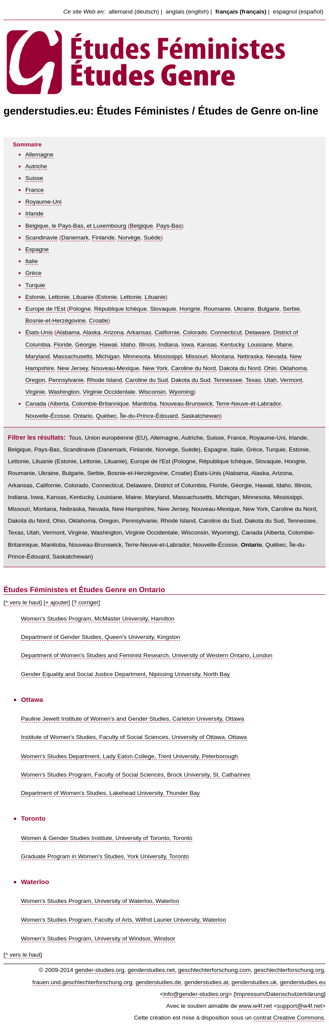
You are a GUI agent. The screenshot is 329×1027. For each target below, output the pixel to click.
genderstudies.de (158, 982)
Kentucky (232, 344)
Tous (75, 437)
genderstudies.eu (303, 982)
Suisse (34, 178)
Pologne (80, 308)
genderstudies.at (207, 982)
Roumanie (216, 308)
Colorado (195, 332)
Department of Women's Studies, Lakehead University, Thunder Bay (110, 793)
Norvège (129, 237)
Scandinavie (41, 237)
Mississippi (168, 356)
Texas (253, 380)
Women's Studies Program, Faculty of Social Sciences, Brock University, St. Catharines (135, 774)
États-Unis (39, 332)
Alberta (59, 403)
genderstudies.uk (254, 982)
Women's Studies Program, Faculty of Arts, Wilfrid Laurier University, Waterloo (123, 919)
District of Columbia (180, 485)
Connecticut (226, 332)
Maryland (37, 356)
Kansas (207, 344)
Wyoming (181, 392)
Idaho (127, 344)
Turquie (35, 285)
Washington (63, 392)
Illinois (147, 344)
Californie (166, 332)
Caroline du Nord (193, 368)
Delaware (257, 332)
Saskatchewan (200, 416)
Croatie (98, 320)
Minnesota (137, 356)
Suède (152, 237)
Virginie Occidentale (109, 392)
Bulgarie (268, 308)
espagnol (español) (298, 11)
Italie (31, 261)
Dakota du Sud (190, 380)
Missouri (196, 356)
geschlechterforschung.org (289, 970)
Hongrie (189, 308)
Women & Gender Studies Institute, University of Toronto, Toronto (106, 838)
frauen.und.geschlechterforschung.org (82, 982)
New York (155, 368)
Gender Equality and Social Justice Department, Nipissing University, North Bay (125, 674)
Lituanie (155, 297)
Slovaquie (163, 308)
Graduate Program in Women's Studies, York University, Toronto (105, 856)
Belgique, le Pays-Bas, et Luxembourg (75, 225)
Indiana (168, 344)
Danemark (75, 237)
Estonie (107, 297)
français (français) (240, 11)
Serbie (291, 308)
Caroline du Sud (146, 380)
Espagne (37, 249)
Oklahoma (293, 368)
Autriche (36, 166)
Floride (63, 344)
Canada (35, 403)
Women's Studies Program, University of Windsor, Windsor (98, 938)
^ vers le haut (22, 602)
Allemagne (39, 154)
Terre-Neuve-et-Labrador (248, 403)
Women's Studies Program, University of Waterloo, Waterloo (100, 901)
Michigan (108, 356)
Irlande (34, 213)
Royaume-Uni (43, 201)
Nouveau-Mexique (115, 368)
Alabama (68, 332)
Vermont (291, 380)
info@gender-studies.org (195, 994)
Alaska (91, 332)
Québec (106, 416)
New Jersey (72, 368)
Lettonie (130, 297)
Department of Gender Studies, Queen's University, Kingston (100, 637)
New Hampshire (133, 509)
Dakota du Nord (239, 368)
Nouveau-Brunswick (186, 403)
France (34, 190)
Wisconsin (152, 392)
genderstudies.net (151, 970)
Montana (222, 356)
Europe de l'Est (45, 308)
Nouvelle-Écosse (47, 416)
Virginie (35, 392)
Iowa (188, 344)
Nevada (276, 356)
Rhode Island (104, 380)
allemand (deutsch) (134, 11)
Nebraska (250, 356)
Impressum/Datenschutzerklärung (279, 994)
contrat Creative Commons (289, 1017)
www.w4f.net (255, 1006)
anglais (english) (187, 11)
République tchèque (120, 308)
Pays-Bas (169, 225)
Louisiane (260, 344)
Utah (270, 380)
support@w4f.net (299, 1006)
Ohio (270, 368)
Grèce (33, 273)
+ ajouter (57, 602)
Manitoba (144, 403)
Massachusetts (73, 356)
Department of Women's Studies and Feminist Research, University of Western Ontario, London (146, 655)
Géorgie (85, 344)
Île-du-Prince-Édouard (149, 416)
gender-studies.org (99, 970)
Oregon (35, 380)
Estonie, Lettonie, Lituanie (59, 297)
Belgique (141, 225)
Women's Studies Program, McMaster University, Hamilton (98, 618)
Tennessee (227, 380)
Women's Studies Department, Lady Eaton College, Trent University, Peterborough (129, 756)
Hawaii (108, 344)
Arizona (113, 332)
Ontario (83, 416)
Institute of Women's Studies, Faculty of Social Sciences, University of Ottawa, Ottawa (134, 737)
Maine (284, 344)
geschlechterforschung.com (214, 970)
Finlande (103, 237)
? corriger (85, 602)
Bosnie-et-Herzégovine (55, 320)
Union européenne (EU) (116, 437)
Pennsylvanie (66, 380)
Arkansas (139, 332)
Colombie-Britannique (100, 403)
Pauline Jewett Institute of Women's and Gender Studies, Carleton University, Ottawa (132, 718)
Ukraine (244, 308)
